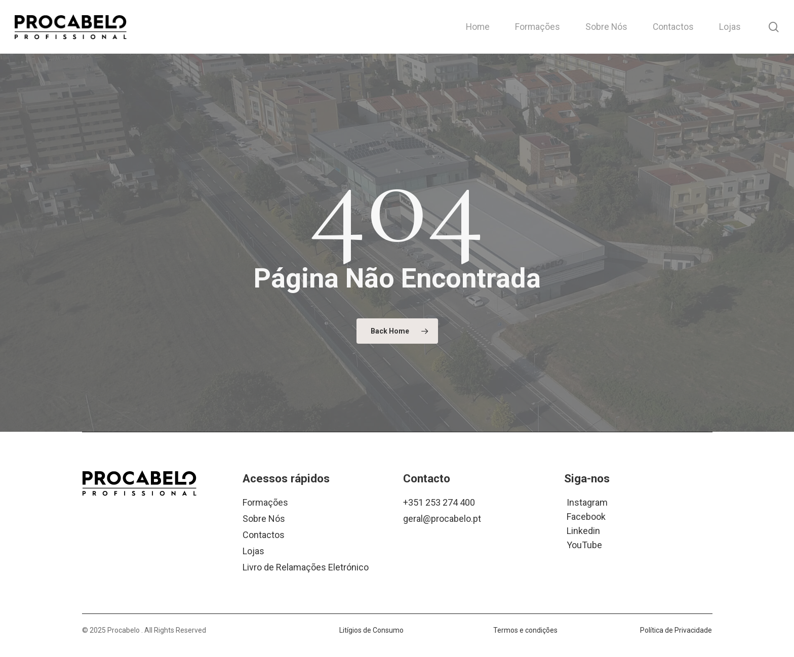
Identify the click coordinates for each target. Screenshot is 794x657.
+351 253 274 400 (439, 502)
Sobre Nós (264, 518)
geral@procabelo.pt (442, 518)
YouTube (584, 544)
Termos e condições (525, 630)
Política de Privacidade (676, 630)
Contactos (264, 534)
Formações (265, 502)
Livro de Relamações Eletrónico (306, 567)
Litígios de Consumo (371, 630)
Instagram (587, 502)
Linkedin (583, 530)
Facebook (586, 516)
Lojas (253, 551)
